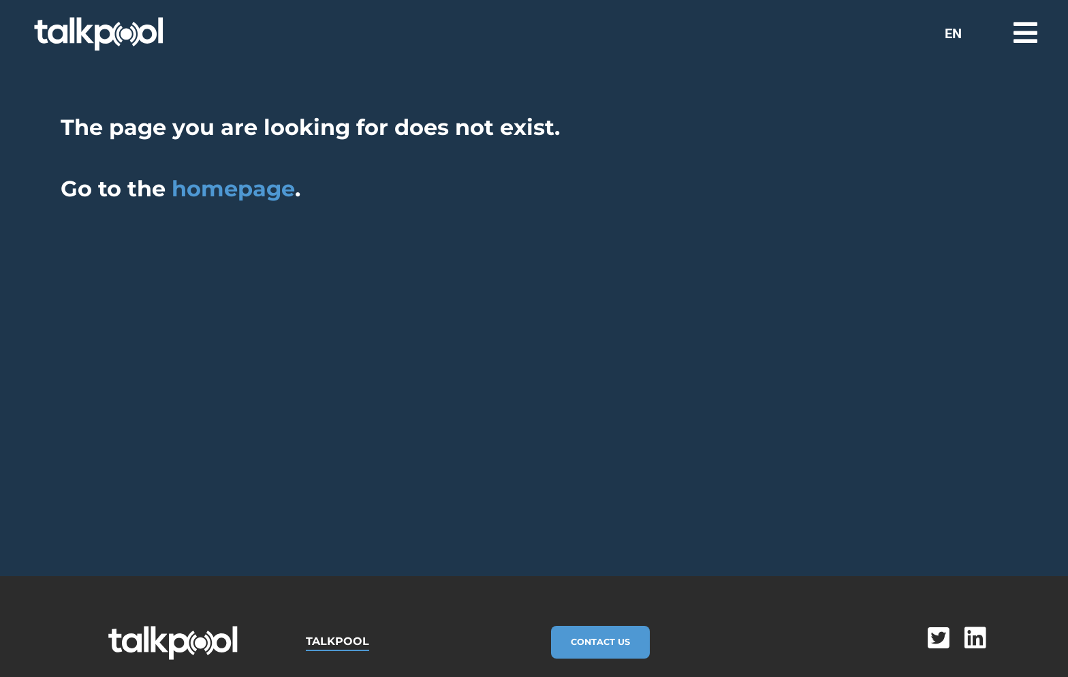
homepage (233, 188)
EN (953, 33)
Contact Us (600, 642)
